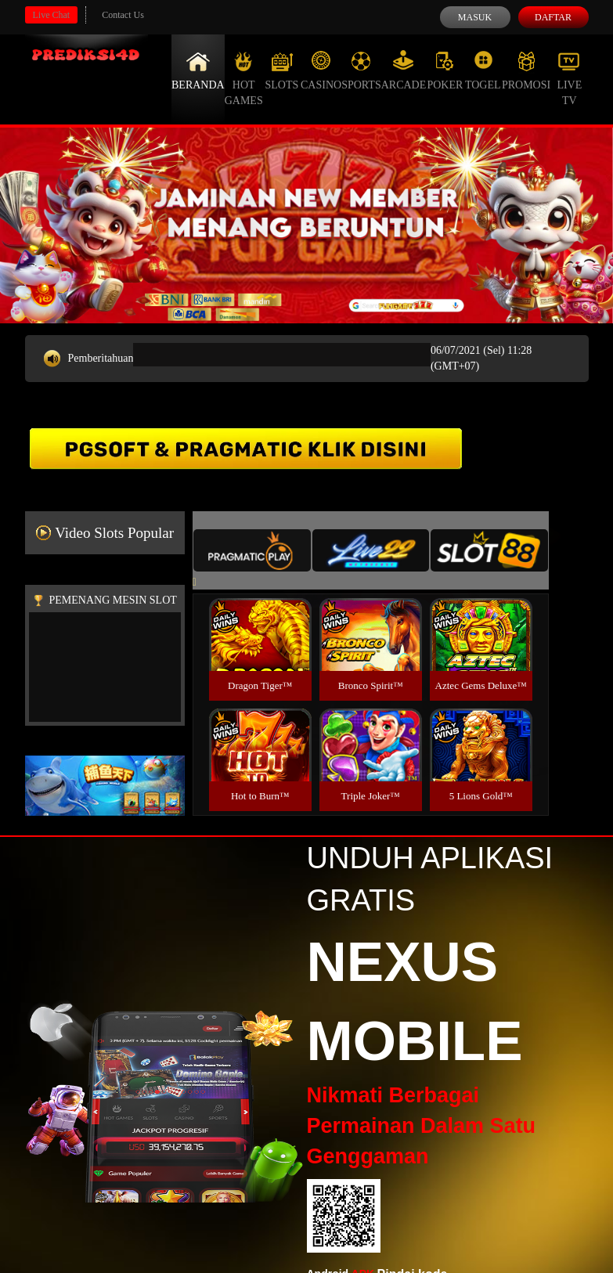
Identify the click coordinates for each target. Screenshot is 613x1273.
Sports (361, 70)
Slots (281, 70)
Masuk (475, 17)
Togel (483, 70)
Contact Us (123, 14)
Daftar (553, 17)
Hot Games (244, 78)
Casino (321, 70)
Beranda (198, 70)
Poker (445, 70)
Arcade (404, 70)
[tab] (252, 550)
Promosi (526, 70)
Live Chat (51, 14)
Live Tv (569, 78)
